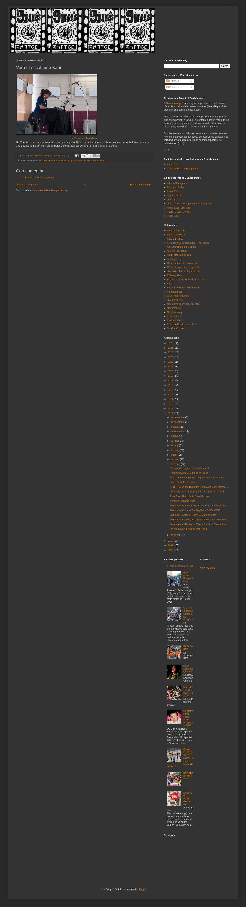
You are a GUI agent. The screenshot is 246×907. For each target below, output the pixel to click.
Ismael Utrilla (174, 195)
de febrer (176, 464)
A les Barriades (175, 238)
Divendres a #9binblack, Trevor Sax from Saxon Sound (199, 524)
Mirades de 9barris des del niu (187, 798)
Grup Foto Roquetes (178, 295)
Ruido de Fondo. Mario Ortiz (182, 324)
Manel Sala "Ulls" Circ (178, 207)
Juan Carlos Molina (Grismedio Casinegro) (189, 203)
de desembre (178, 417)
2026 (171, 343)
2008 (171, 550)
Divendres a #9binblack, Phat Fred (188, 529)
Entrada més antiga (140, 184)
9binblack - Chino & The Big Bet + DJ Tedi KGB (195, 510)
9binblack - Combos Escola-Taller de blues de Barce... (199, 519)
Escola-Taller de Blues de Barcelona (186, 279)
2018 (171, 380)
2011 (171, 413)
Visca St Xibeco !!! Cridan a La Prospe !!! (188, 614)
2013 (171, 404)
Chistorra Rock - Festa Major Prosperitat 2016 (188, 718)
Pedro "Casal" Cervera (179, 211)
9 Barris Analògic (176, 230)
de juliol (175, 440)
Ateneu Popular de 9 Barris (181, 246)
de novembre (178, 422)
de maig (175, 450)
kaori (80, 160)
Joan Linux (173, 199)
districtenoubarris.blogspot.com (183, 271)
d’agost (175, 436)
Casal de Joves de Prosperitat (183, 267)
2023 (171, 357)
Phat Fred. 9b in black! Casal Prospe (189, 496)
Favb (169, 283)
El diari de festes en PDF (180, 566)
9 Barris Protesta (176, 234)
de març (175, 459)
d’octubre (176, 426)
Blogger (142, 889)
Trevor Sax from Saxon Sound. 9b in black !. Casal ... (198, 491)
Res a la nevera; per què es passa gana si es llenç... (198, 477)
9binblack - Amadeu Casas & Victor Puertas (193, 515)
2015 (171, 394)
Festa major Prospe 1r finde (188, 577)
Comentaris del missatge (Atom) (49, 190)
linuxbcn (88, 160)
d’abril (174, 454)
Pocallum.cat (174, 316)
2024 (171, 352)
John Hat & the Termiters (183, 482)
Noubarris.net (174, 308)
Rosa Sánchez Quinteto (188, 669)
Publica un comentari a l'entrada (38, 177)
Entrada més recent (27, 184)
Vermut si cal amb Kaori (85, 138)
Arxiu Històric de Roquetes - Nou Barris (188, 242)
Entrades (172, 81)
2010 (171, 540)
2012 (171, 408)
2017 (171, 385)
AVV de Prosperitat (177, 251)
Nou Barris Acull (175, 299)
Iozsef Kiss (173, 191)
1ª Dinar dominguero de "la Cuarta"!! (189, 468)
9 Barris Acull (174, 164)
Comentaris (174, 87)
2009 (171, 545)
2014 (171, 399)
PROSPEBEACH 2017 (188, 776)
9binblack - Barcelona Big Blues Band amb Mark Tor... (198, 505)
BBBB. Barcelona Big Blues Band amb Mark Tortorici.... (199, 487)
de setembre (178, 431)
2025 (171, 347)
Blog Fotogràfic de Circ (179, 255)
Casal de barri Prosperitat (54, 160)
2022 (171, 361)
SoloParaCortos (175, 328)
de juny (175, 445)
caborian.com (174, 259)
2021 (171, 366)
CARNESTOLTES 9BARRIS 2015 (188, 691)
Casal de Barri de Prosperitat (182, 168)
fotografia (72, 160)
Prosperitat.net (175, 320)
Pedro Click (173, 215)
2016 (171, 390)
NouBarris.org (174, 312)
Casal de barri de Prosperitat (182, 263)
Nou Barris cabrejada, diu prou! (183, 304)
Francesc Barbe (175, 187)
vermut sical (98, 160)
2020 (171, 371)
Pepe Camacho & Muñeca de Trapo (189, 473)
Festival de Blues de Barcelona (183, 287)
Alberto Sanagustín (177, 183)
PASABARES (188, 648)
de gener (176, 535)
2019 (171, 375)
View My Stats (207, 567)
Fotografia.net (174, 291)
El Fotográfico (174, 275)
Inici (84, 184)
